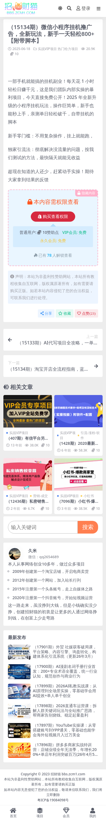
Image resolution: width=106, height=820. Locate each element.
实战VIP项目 (47, 48)
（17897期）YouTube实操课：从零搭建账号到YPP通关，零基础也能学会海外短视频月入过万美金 (64, 729)
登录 (83, 8)
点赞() (86, 313)
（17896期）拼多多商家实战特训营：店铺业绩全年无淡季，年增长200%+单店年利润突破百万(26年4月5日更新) (65, 751)
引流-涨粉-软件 (90, 435)
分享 (46, 313)
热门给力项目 (68, 48)
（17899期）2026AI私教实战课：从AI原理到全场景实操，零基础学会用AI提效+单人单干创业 (65, 690)
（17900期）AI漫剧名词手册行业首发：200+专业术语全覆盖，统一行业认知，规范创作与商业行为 (65, 671)
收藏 (64, 313)
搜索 (88, 527)
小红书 (89, 495)
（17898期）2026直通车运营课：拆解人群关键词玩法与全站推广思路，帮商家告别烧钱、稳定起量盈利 (65, 710)
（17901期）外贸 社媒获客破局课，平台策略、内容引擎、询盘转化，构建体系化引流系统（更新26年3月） (65, 651)
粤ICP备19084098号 (53, 800)
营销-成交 (40, 495)
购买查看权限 (53, 216)
